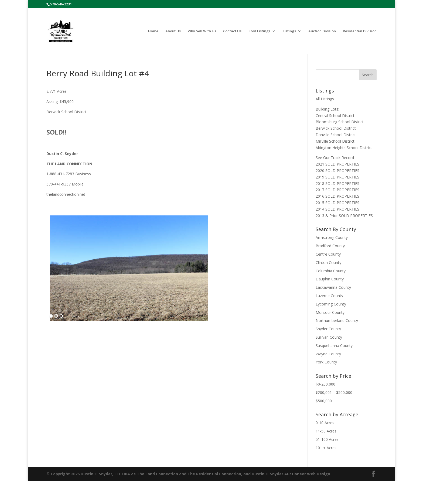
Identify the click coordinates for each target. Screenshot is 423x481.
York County (326, 362)
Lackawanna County (333, 287)
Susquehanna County (334, 345)
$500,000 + (325, 400)
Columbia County (331, 270)
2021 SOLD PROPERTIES (337, 164)
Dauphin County (330, 278)
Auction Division (322, 31)
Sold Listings (259, 31)
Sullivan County (329, 337)
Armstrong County (332, 237)
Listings (289, 31)
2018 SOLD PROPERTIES (337, 183)
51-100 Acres (327, 439)
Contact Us (232, 31)
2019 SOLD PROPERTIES (337, 177)
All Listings (325, 98)
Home (153, 31)
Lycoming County (331, 304)
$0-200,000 (325, 384)
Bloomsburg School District (340, 121)
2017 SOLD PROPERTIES (337, 189)
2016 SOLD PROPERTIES (337, 196)
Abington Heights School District (344, 147)
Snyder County (328, 328)
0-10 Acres (325, 422)
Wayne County (328, 353)
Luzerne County (329, 295)
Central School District (335, 115)
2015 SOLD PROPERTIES (337, 202)
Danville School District (336, 134)
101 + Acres (326, 447)
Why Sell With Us (202, 31)
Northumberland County (337, 320)
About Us (173, 31)
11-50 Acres (326, 431)
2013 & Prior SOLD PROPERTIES (344, 215)
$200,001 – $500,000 (334, 392)
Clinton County (328, 262)
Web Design (318, 473)
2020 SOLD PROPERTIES (337, 170)
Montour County (330, 312)
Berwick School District (336, 128)
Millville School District (335, 141)
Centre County (328, 254)
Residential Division (360, 31)
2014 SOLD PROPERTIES (337, 209)
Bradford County (330, 245)
